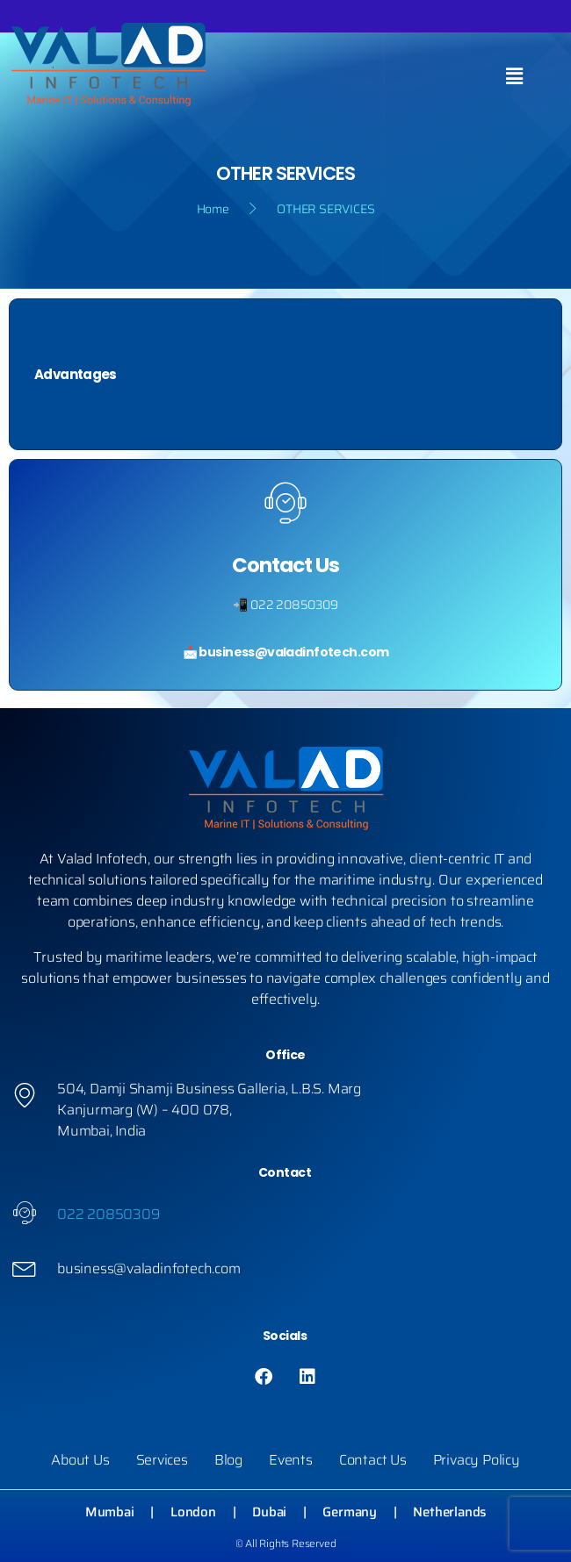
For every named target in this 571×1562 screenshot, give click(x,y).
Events (291, 1460)
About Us (80, 1460)
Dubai (269, 1512)
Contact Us (373, 1460)
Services (162, 1460)
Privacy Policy (476, 1460)
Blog (228, 1460)
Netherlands (449, 1512)
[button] (514, 77)
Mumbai (109, 1512)
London (193, 1512)
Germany (349, 1512)
